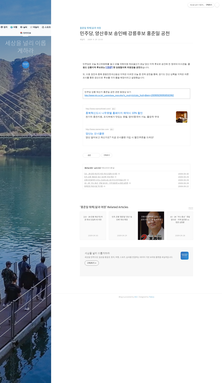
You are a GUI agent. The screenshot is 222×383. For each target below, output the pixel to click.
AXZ (135, 376)
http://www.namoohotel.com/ (98, 188)
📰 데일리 (34, 27)
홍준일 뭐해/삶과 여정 (90, 28)
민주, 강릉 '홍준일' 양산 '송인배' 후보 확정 (99, 256)
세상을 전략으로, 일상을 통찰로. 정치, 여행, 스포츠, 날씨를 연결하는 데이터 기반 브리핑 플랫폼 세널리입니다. (129, 336)
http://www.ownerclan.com (97, 209)
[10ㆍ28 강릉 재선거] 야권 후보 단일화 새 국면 (100, 253)
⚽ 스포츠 (46, 27)
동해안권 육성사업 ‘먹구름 (93, 266)
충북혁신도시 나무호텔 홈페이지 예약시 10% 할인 (114, 192)
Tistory (151, 376)
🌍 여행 (13, 27)
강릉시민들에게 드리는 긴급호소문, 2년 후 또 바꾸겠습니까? (105, 259)
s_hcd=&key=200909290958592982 (129, 135)
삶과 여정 (97, 247)
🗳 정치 (4, 27)
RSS (31, 377)
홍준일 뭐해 (89, 247)
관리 (42, 377)
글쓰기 (8, 377)
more (191, 287)
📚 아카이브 (25, 33)
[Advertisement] (136, 73)
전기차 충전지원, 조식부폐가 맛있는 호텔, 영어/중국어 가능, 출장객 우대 (122, 196)
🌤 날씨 (23, 27)
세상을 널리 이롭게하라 (25, 47)
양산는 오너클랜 (95, 213)
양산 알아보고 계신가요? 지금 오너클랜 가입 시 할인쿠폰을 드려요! (120, 217)
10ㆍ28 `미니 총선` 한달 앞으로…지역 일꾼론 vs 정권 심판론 (106, 262)
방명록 (20, 377)
